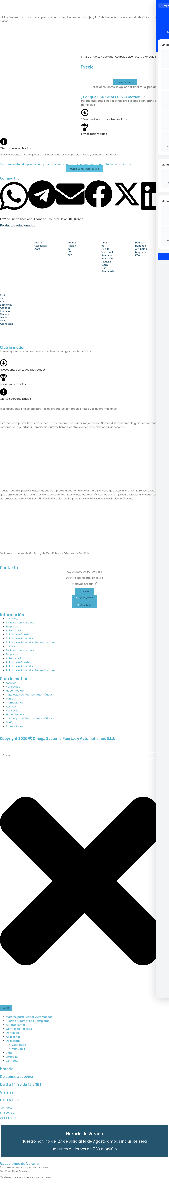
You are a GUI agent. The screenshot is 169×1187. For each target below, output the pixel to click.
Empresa (12, 626)
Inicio (3, 17)
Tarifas (10, 698)
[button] (14, 196)
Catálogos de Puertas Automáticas (29, 694)
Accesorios (13, 1037)
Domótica (12, 1033)
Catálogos (19, 1045)
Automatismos (15, 1025)
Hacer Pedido (15, 690)
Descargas (13, 1041)
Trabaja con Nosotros (20, 622)
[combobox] (84, 755)
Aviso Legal (13, 630)
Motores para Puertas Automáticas (29, 1017)
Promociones (14, 702)
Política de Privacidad (20, 638)
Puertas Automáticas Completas (29, 17)
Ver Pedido (13, 686)
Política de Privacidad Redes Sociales (30, 642)
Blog (9, 1053)
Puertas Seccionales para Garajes (71, 17)
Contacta (12, 618)
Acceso (11, 682)
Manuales (18, 1049)
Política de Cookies (18, 634)
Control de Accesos (19, 1029)
